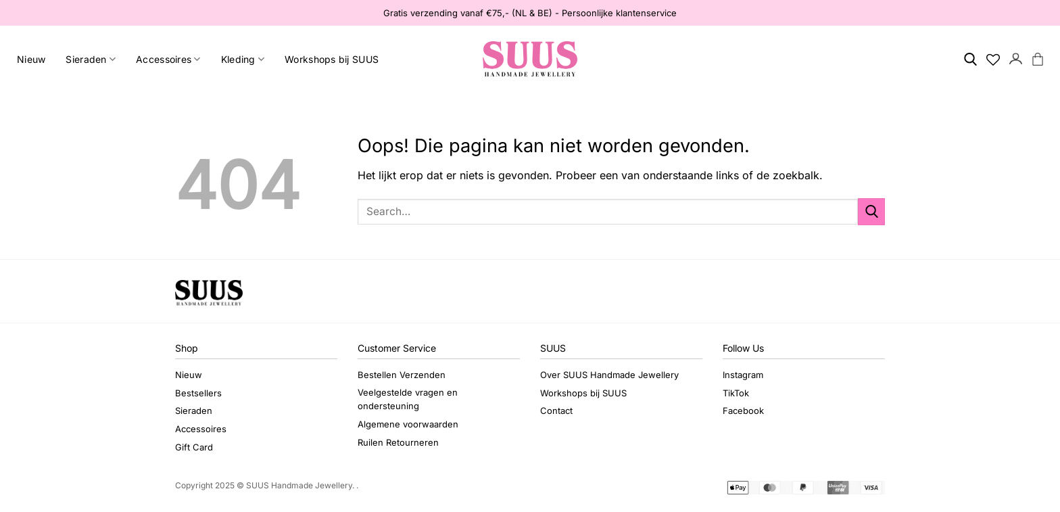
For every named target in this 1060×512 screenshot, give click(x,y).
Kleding (242, 59)
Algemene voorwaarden (408, 424)
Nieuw (31, 59)
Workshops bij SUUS (332, 59)
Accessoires (168, 59)
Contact (556, 410)
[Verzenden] (871, 211)
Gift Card (194, 447)
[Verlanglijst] (993, 59)
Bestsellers (198, 393)
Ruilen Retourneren (398, 442)
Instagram (743, 374)
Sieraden (91, 59)
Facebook (743, 410)
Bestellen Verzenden (401, 374)
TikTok (736, 393)
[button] (1016, 59)
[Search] (970, 59)
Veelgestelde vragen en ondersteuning (408, 399)
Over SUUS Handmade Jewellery (609, 374)
